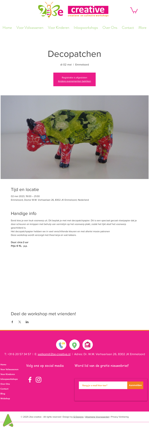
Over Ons (5, 384)
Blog (2, 393)
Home (3, 364)
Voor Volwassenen (9, 369)
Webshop (5, 398)
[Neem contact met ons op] (61, 344)
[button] (134, 10)
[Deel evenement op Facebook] (12, 322)
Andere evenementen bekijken (74, 81)
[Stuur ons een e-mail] (87, 344)
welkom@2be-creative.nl (54, 354)
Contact (4, 388)
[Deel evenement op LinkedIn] (27, 322)
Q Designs (78, 416)
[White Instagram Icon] (38, 379)
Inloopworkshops (9, 379)
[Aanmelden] (135, 385)
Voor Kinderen (7, 374)
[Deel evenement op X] (19, 322)
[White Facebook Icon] (30, 379)
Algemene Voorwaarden (97, 416)
